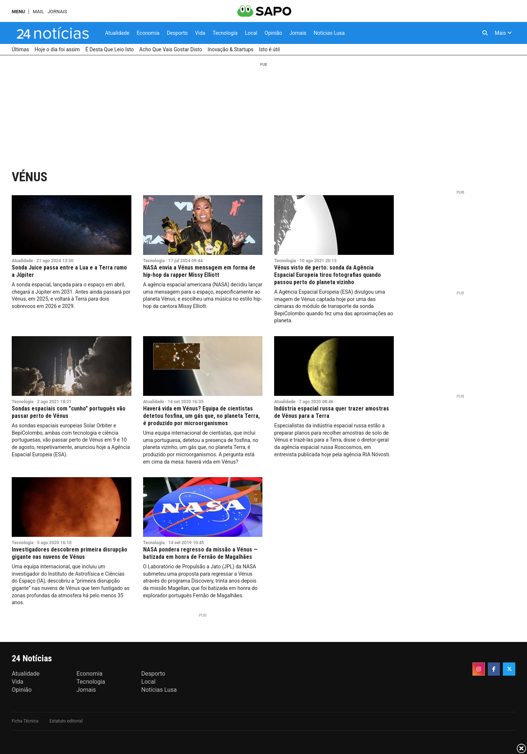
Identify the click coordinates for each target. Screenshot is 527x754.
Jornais (57, 11)
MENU (18, 11)
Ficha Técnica (25, 721)
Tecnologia (154, 260)
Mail (38, 11)
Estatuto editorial (66, 721)
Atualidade (22, 260)
